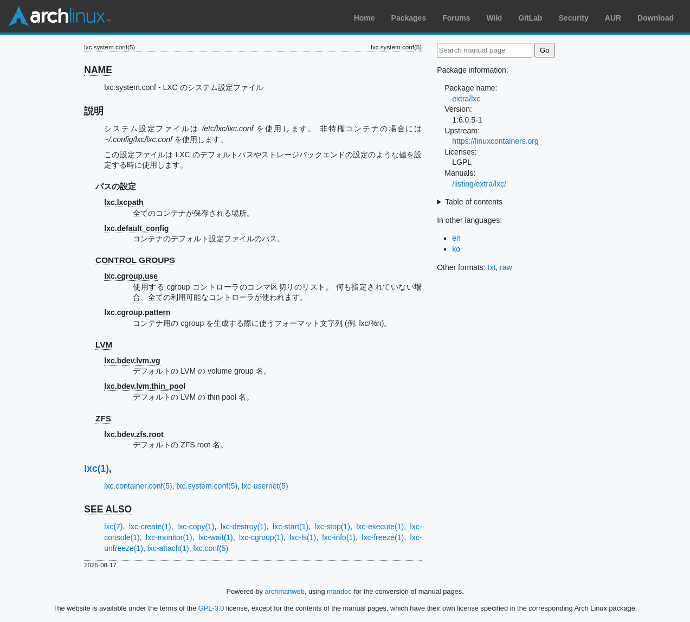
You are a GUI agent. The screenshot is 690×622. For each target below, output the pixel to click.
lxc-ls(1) (302, 537)
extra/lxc (466, 98)
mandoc (339, 591)
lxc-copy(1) (195, 526)
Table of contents (473, 201)
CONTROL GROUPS (135, 260)
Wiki (494, 18)
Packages (409, 18)
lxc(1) (96, 468)
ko (456, 249)
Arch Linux (59, 16)
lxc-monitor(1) (169, 537)
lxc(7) (113, 526)
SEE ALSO (108, 509)
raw (506, 267)
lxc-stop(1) (332, 526)
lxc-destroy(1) (244, 526)
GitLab (530, 18)
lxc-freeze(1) (383, 537)
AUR (613, 18)
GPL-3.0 (211, 608)
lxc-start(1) (290, 526)
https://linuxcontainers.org (495, 141)
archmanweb (285, 591)
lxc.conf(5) (210, 548)
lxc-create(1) (150, 526)
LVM (103, 344)
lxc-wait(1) (215, 537)
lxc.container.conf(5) (138, 486)
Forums (456, 18)
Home (364, 18)
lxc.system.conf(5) (206, 486)
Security (574, 18)
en (456, 238)
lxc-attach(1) (168, 548)
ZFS (103, 418)
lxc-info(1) (339, 537)
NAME (98, 70)
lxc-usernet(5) (265, 486)
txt (492, 267)
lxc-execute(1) (380, 526)
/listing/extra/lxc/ (479, 183)
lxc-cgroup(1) (261, 537)
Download (655, 18)
